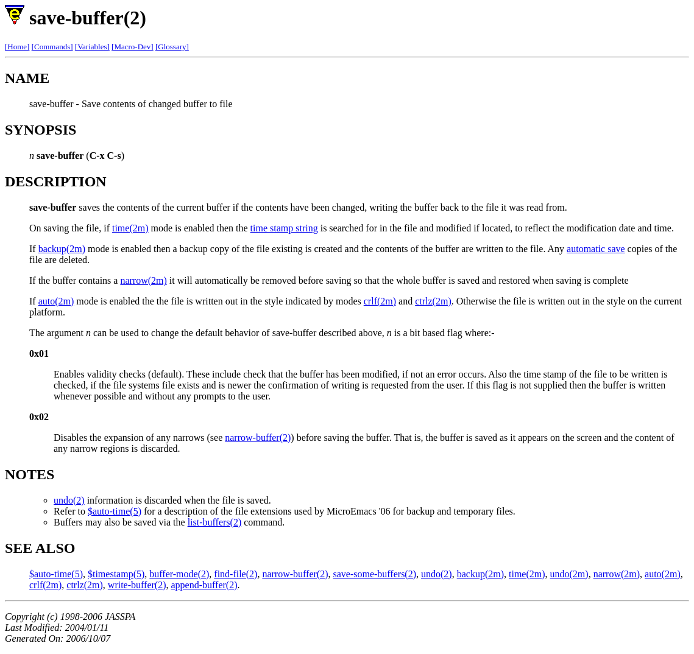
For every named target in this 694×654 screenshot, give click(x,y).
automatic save (596, 249)
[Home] (17, 46)
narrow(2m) (143, 280)
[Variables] (92, 46)
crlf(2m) (380, 301)
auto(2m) (56, 301)
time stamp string (284, 228)
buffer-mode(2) (179, 574)
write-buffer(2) (137, 585)
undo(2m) (569, 574)
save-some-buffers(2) (374, 574)
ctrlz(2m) (433, 301)
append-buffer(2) (204, 585)
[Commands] (52, 46)
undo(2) (69, 500)
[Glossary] (172, 46)
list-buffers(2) (215, 522)
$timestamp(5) (116, 574)
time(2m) (130, 228)
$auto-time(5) (114, 511)
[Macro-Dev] (133, 46)
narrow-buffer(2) (258, 437)
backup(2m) (61, 249)
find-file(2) (235, 574)
